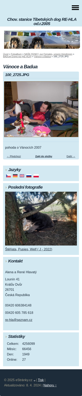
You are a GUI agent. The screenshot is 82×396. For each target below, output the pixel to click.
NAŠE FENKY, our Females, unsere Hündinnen (48, 54)
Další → (70, 156)
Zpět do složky (43, 156)
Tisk (41, 380)
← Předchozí (14, 156)
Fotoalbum (16, 54)
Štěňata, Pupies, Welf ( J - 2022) (28, 249)
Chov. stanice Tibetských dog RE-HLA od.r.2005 (41, 21)
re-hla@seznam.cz (18, 320)
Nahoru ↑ (50, 385)
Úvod (5, 54)
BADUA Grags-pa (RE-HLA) (17, 56)
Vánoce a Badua (42, 56)
